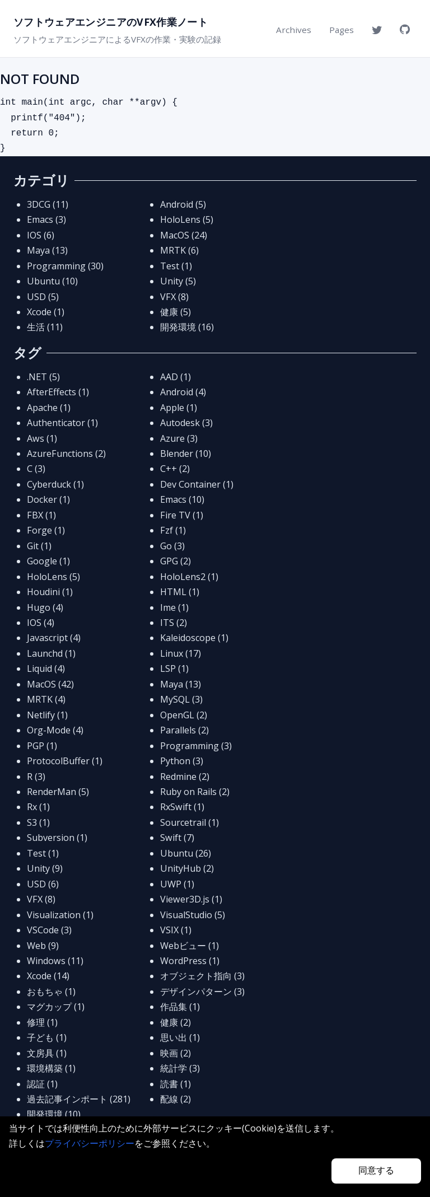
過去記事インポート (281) (78, 1099)
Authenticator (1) (62, 423)
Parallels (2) (184, 730)
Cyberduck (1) (55, 484)
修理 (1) (42, 1022)
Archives (293, 29)
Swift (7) (177, 837)
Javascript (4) (54, 638)
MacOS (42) (50, 684)
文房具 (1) (47, 1053)
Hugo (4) (45, 607)
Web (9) (43, 945)
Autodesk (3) (186, 423)
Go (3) (172, 546)
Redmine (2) (184, 776)
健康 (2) (175, 1022)
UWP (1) (177, 884)
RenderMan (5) (58, 791)
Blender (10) (185, 453)
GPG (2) (175, 561)
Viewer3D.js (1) (191, 899)
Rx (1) (38, 807)
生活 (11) (45, 327)
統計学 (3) (180, 1068)
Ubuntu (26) (185, 853)
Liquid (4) (46, 668)
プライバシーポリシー (89, 1143)
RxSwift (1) (182, 807)
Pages (341, 29)
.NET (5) (43, 377)
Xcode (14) (48, 976)
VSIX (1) (175, 930)
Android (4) (183, 392)
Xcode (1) (45, 312)
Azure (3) (179, 438)
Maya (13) (47, 250)
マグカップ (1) (56, 1006)
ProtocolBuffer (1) (64, 761)
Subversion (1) (57, 837)
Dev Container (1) (196, 484)
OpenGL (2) (183, 715)
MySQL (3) (181, 699)
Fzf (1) (173, 530)
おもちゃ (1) (51, 991)
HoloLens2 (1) (189, 577)
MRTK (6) (179, 250)
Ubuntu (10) (52, 281)
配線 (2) (175, 1099)
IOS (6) (40, 235)
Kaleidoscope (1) (194, 638)
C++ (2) (175, 468)
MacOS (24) (183, 235)
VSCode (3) (49, 930)
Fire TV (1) (181, 515)
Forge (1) (46, 530)
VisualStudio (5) (192, 915)
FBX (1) (41, 515)
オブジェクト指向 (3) (202, 976)
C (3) (36, 468)
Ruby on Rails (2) (195, 791)
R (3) (36, 776)
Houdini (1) (50, 592)
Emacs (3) (46, 219)
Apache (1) (49, 407)
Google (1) (48, 561)
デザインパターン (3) (202, 991)
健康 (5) (175, 312)
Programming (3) (196, 746)
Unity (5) (178, 281)
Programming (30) (65, 266)
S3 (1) (38, 822)
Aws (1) (42, 438)
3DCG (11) (47, 204)
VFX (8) (174, 297)
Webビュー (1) (189, 945)
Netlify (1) (47, 715)
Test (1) (176, 266)
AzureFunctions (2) (66, 453)
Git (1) (39, 546)
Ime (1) (174, 607)
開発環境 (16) (187, 327)
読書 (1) (175, 1084)
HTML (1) (179, 592)
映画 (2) (175, 1053)
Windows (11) (55, 961)
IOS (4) (40, 622)
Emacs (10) (182, 499)
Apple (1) (178, 407)
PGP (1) (42, 746)
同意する (376, 1170)
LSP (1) (174, 668)
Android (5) (183, 204)
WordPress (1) (189, 961)
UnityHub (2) (187, 868)
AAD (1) (175, 377)
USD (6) (43, 884)
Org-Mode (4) (55, 730)
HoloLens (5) (186, 219)
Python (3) (181, 761)
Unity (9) (45, 868)
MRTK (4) (46, 699)
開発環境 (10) (54, 1114)
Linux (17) (180, 653)
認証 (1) (42, 1084)
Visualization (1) (60, 915)
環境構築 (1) (51, 1068)
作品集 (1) (180, 1006)
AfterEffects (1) (58, 392)
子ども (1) (47, 1037)
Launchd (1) (51, 653)
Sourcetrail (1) (189, 822)
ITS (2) (173, 622)
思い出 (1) (180, 1037)
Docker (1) (48, 499)
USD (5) (43, 297)
